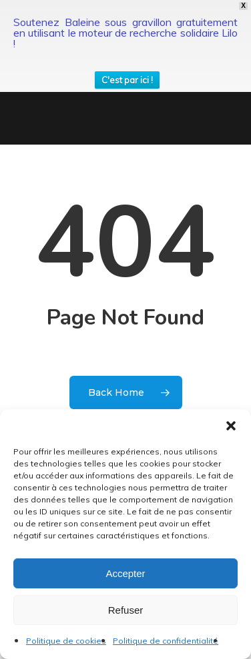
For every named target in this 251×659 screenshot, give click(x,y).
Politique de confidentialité (165, 641)
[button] (231, 425)
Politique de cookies (66, 641)
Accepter (125, 573)
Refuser (126, 610)
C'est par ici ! (127, 80)
